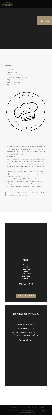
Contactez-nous (26, 296)
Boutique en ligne (44, 20)
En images (26, 276)
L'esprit (26, 271)
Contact (26, 278)
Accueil (26, 265)
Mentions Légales (27, 410)
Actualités (26, 274)
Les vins (26, 267)
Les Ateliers (26, 269)
